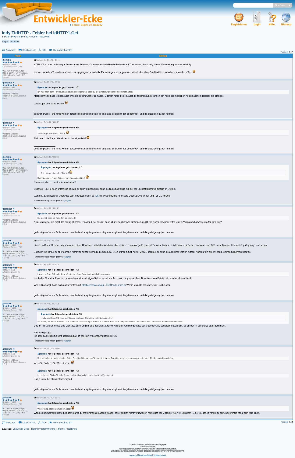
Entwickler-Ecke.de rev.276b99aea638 (141, 445)
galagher (42, 127)
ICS (97, 195)
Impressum (132, 455)
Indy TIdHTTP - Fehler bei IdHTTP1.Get (40, 32)
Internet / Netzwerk (40, 36)
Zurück (284, 52)
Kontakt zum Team (159, 455)
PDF (44, 50)
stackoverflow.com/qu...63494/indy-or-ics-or (104, 285)
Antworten (11, 50)
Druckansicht (28, 50)
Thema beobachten (62, 50)
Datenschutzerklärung (144, 455)
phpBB (164, 445)
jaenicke (42, 87)
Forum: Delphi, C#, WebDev (85, 25)
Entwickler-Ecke (21, 429)
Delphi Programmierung (16, 36)
